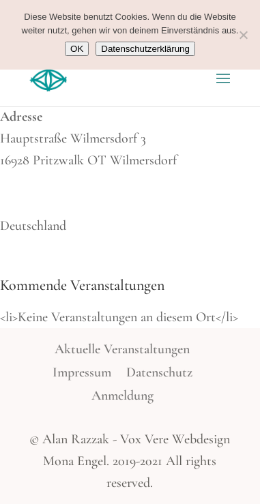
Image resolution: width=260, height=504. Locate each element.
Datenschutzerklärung (145, 49)
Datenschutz (159, 372)
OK (76, 49)
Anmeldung (122, 395)
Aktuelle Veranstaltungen (122, 349)
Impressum (82, 372)
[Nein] (243, 35)
